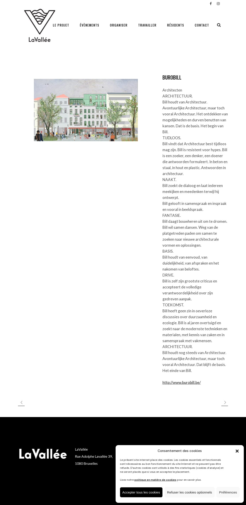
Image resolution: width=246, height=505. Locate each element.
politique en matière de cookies (155, 480)
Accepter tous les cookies (141, 492)
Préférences (228, 492)
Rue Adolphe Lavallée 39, (94, 456)
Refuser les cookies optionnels (189, 492)
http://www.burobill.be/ (181, 382)
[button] (237, 451)
